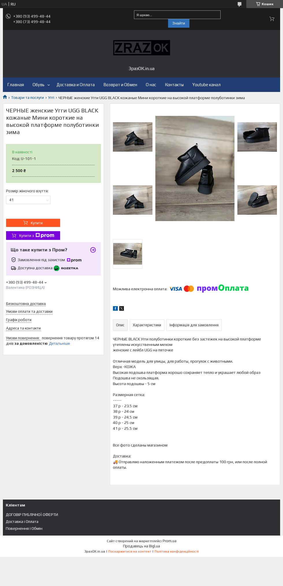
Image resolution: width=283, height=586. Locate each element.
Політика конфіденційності (176, 551)
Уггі (51, 97)
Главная (15, 84)
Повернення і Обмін (24, 528)
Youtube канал (206, 84)
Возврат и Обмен (120, 84)
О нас (151, 84)
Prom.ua (169, 541)
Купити (37, 223)
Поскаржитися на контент (129, 551)
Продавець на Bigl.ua (141, 546)
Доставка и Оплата (76, 84)
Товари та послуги (27, 97)
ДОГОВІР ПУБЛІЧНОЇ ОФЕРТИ (32, 514)
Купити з (36, 235)
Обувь (38, 84)
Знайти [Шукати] (178, 23)
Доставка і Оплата (22, 521)
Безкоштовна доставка (26, 304)
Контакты (174, 84)
